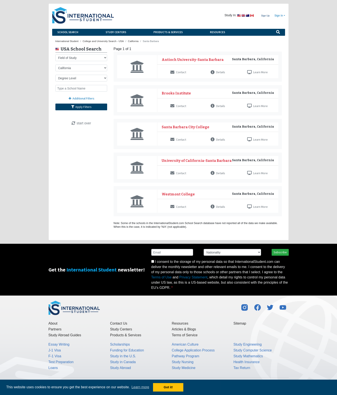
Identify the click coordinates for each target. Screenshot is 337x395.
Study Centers (116, 32)
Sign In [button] (278, 15)
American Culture (185, 344)
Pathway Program (185, 356)
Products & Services (168, 32)
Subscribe (280, 252)
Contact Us (118, 323)
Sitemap (240, 323)
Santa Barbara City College (185, 127)
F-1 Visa (54, 356)
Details (218, 72)
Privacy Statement (193, 277)
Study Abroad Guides (64, 335)
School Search (67, 32)
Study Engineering (248, 344)
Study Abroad (120, 368)
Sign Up (265, 15)
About (53, 323)
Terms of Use (161, 277)
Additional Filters (81, 98)
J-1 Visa (54, 350)
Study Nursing (183, 362)
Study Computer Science (253, 350)
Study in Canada (123, 362)
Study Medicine (183, 368)
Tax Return (242, 368)
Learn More (257, 72)
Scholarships (120, 344)
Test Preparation (61, 362)
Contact (178, 72)
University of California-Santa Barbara (197, 161)
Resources (217, 32)
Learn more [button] (140, 387)
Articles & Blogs (184, 329)
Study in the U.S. (123, 356)
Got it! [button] (168, 387)
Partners (54, 329)
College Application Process (193, 350)
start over (81, 123)
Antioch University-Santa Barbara (193, 60)
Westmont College (178, 194)
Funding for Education (127, 350)
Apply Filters (81, 107)
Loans (53, 368)
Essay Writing (59, 344)
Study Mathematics (248, 356)
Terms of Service (185, 335)
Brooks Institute (176, 93)
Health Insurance (247, 362)
